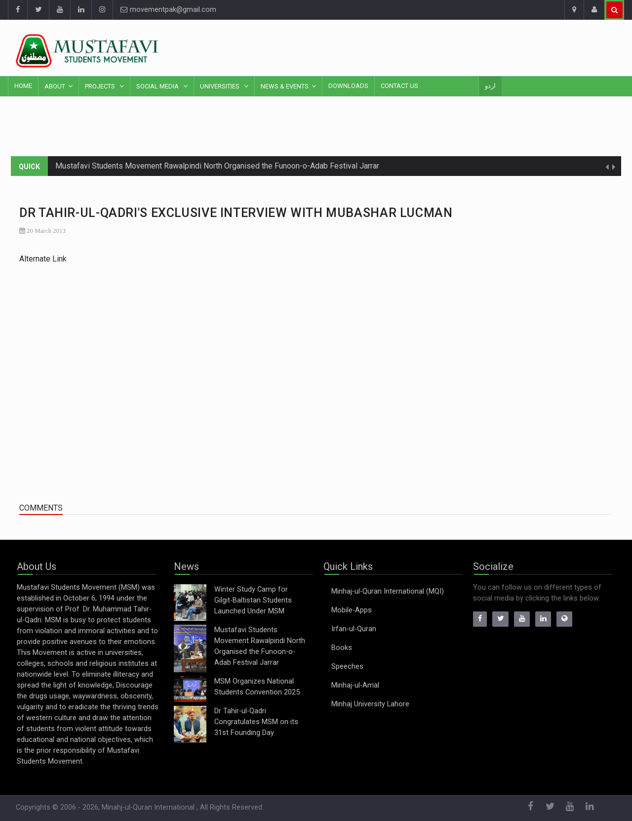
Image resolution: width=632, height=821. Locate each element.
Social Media (158, 86)
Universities (220, 86)
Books (341, 648)
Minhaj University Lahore (370, 704)
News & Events (285, 86)
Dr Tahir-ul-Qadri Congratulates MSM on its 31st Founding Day (256, 722)
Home (23, 85)
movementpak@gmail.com (168, 9)
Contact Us (399, 85)
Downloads (348, 85)
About (54, 86)
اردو (490, 85)
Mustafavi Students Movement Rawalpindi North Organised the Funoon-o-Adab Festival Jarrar (217, 166)
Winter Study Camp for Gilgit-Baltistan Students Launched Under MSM (253, 600)
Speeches (347, 666)
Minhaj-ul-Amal (355, 685)
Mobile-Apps (351, 610)
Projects (101, 86)
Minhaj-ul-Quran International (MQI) (387, 591)
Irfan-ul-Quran (353, 629)
